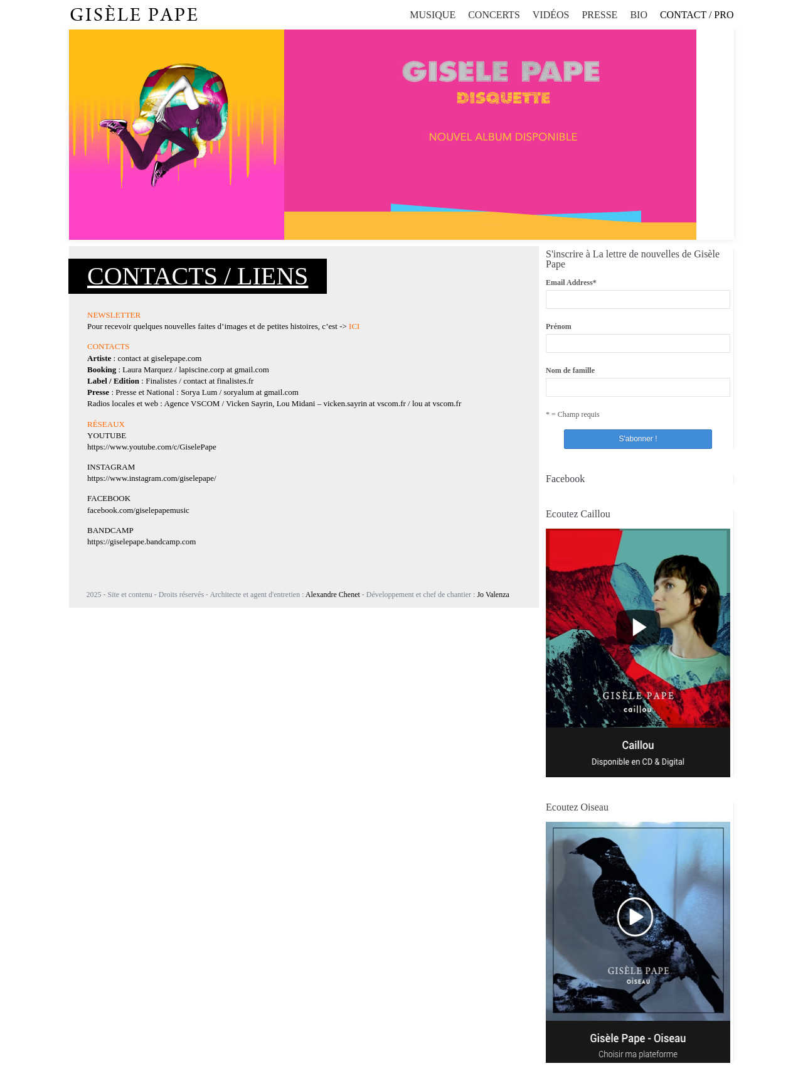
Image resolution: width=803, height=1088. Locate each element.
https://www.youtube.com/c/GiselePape (151, 446)
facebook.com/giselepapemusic (138, 510)
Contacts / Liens (197, 276)
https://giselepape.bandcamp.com (141, 541)
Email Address (571, 282)
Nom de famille (570, 370)
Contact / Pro (697, 14)
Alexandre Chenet (333, 594)
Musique (432, 14)
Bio (638, 14)
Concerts (494, 14)
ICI (354, 326)
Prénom (559, 326)
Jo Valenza (493, 594)
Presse (599, 14)
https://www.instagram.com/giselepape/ (151, 478)
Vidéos (551, 14)
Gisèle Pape (134, 15)
